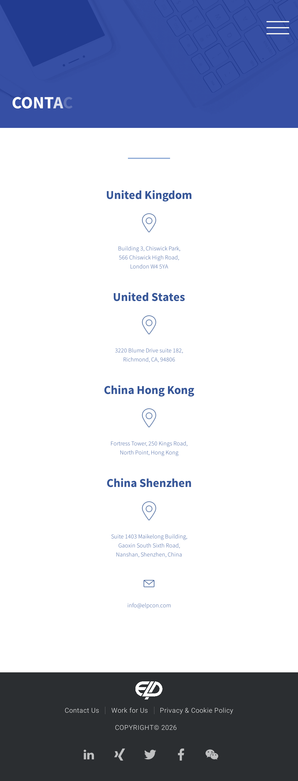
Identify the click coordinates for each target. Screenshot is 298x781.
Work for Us (129, 710)
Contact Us (81, 710)
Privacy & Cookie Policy (197, 710)
